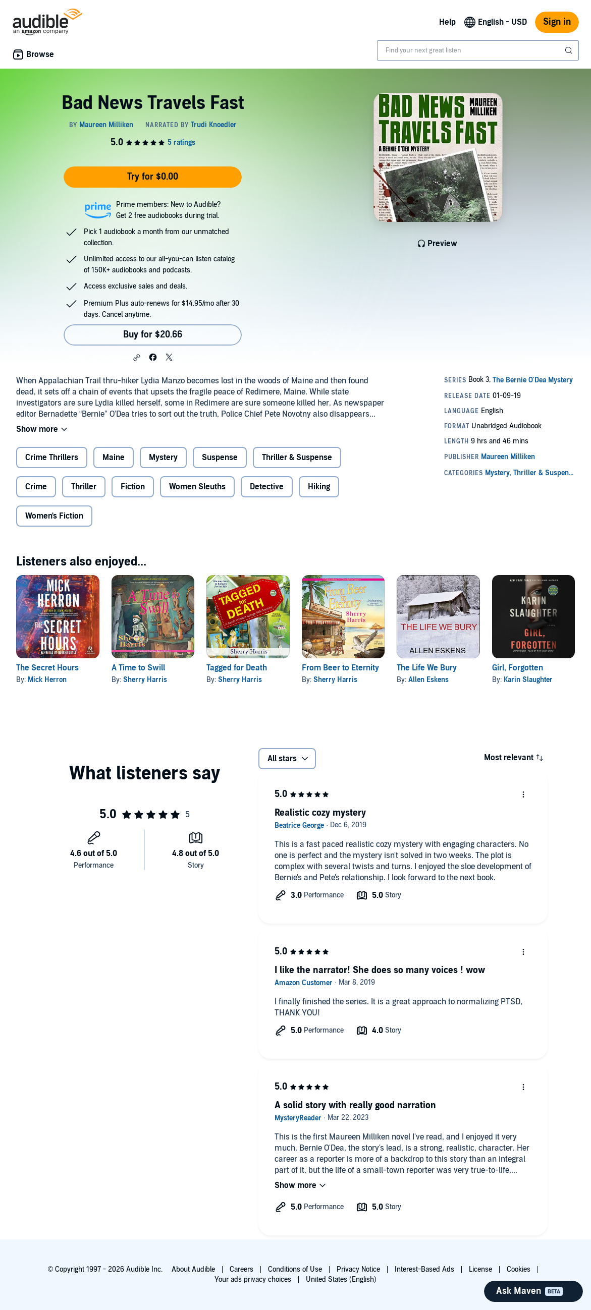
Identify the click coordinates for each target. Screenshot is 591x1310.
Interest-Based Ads (424, 1269)
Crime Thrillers (51, 457)
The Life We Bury (427, 668)
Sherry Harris (145, 679)
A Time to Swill (138, 668)
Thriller (83, 487)
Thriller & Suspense (297, 457)
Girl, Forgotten (517, 668)
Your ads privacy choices (252, 1279)
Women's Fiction (54, 516)
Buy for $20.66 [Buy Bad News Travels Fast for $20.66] (152, 334)
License (480, 1269)
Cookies (518, 1269)
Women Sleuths (197, 487)
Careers (241, 1269)
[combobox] (478, 50)
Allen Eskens (428, 679)
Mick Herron (47, 679)
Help (447, 22)
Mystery (163, 457)
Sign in (557, 22)
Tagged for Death (236, 668)
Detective (267, 487)
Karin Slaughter (528, 679)
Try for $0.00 (152, 177)
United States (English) (341, 1279)
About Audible (193, 1269)
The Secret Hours (47, 668)
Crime (36, 487)
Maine (113, 457)
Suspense (220, 457)
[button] (137, 358)
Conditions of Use (295, 1269)
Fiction (133, 487)
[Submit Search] (570, 50)
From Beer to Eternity (340, 668)
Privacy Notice (358, 1269)
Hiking (319, 487)
